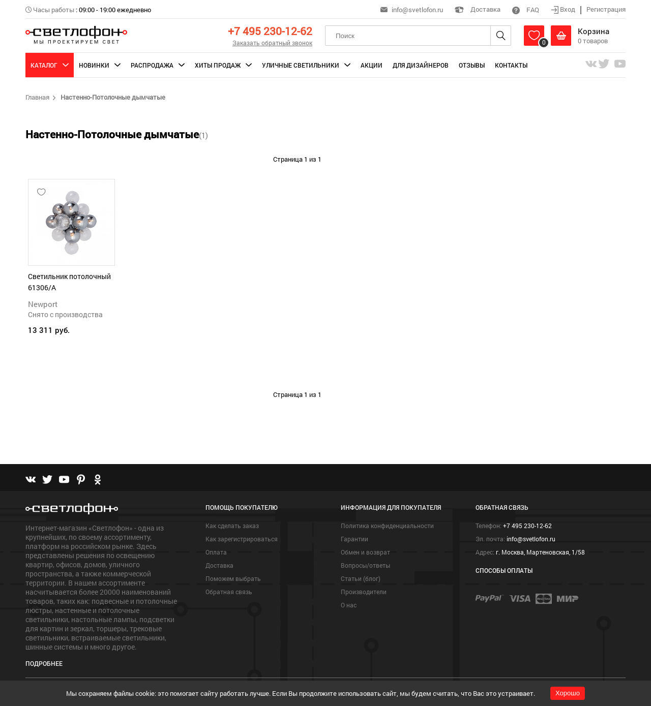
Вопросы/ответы (365, 565)
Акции (371, 65)
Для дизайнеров (421, 65)
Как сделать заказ (232, 525)
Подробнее (44, 663)
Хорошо (567, 693)
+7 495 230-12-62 (270, 31)
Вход (564, 9)
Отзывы (472, 65)
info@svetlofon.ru (417, 9)
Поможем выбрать (233, 578)
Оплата (216, 552)
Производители (364, 592)
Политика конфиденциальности (387, 525)
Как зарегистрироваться (241, 539)
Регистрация (606, 9)
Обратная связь (228, 592)
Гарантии (354, 539)
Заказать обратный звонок (272, 43)
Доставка (477, 9)
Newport (42, 304)
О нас (349, 605)
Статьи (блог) (360, 578)
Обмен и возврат (365, 552)
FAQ (525, 9)
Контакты (511, 65)
